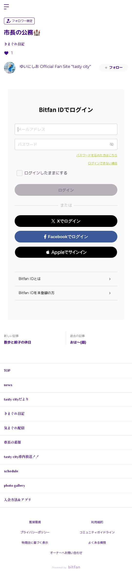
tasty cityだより (16, 399)
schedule (11, 471)
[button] (66, 252)
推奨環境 (35, 522)
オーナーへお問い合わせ (66, 553)
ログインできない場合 (102, 163)
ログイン (124, 7)
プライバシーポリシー (35, 532)
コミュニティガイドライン (97, 532)
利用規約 (97, 522)
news (8, 385)
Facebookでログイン (66, 236)
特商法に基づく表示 (35, 542)
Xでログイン (66, 221)
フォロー (113, 67)
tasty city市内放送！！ (21, 457)
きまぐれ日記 (14, 44)
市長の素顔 (12, 442)
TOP (7, 370)
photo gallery (14, 485)
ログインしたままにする (45, 173)
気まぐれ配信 (14, 428)
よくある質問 (97, 542)
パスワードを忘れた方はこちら (96, 155)
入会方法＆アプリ (17, 500)
